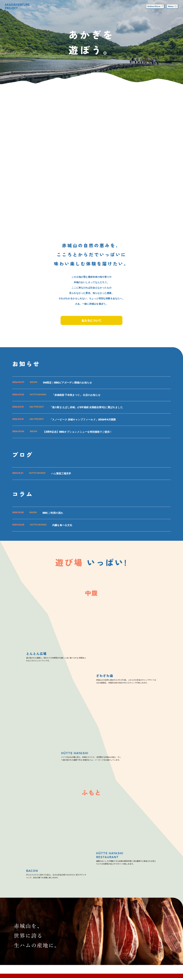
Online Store (155, 6)
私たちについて (91, 320)
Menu (172, 6)
